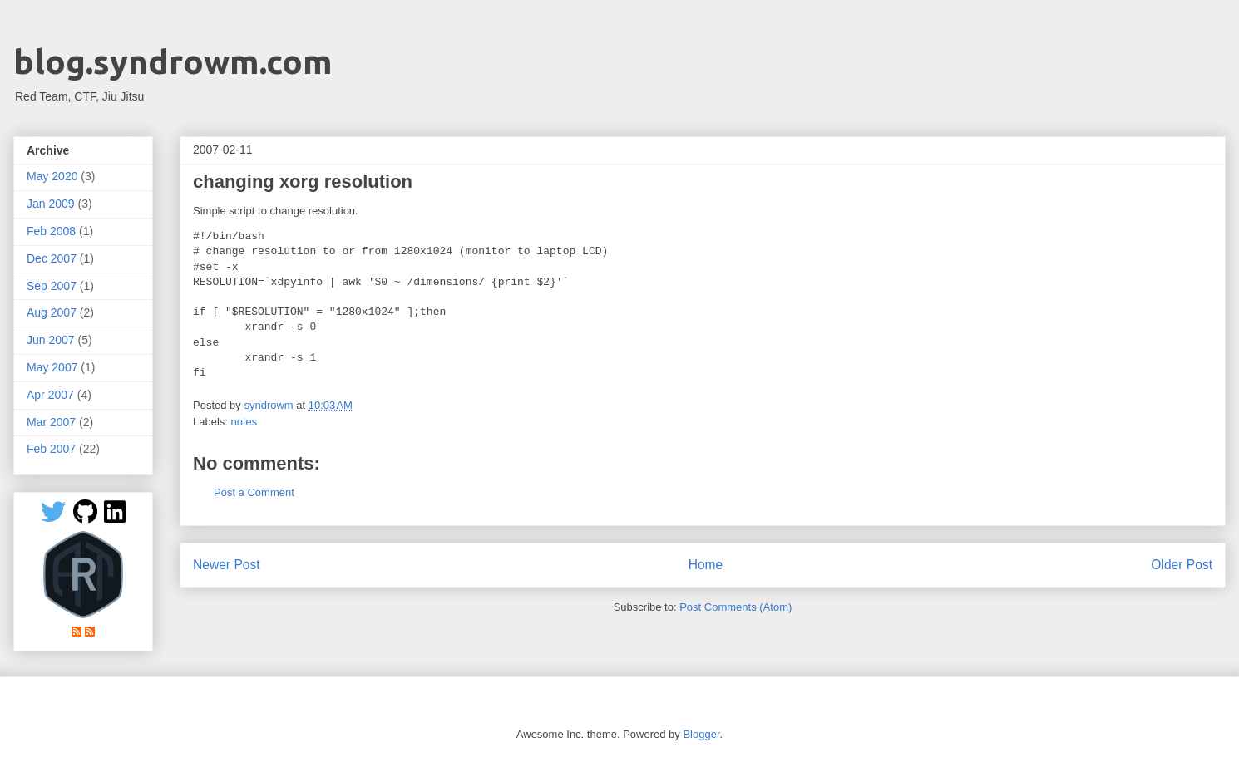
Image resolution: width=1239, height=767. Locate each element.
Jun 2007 (51, 340)
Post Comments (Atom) (735, 607)
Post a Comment (254, 492)
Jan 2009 (51, 203)
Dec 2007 (52, 258)
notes (244, 421)
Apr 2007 (50, 394)
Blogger (701, 734)
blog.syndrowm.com (173, 62)
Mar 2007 (51, 422)
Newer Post (226, 565)
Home (706, 565)
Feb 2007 (51, 448)
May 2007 (52, 367)
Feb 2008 (51, 231)
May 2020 (52, 176)
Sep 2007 (52, 286)
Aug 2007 (52, 312)
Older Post (1181, 565)
